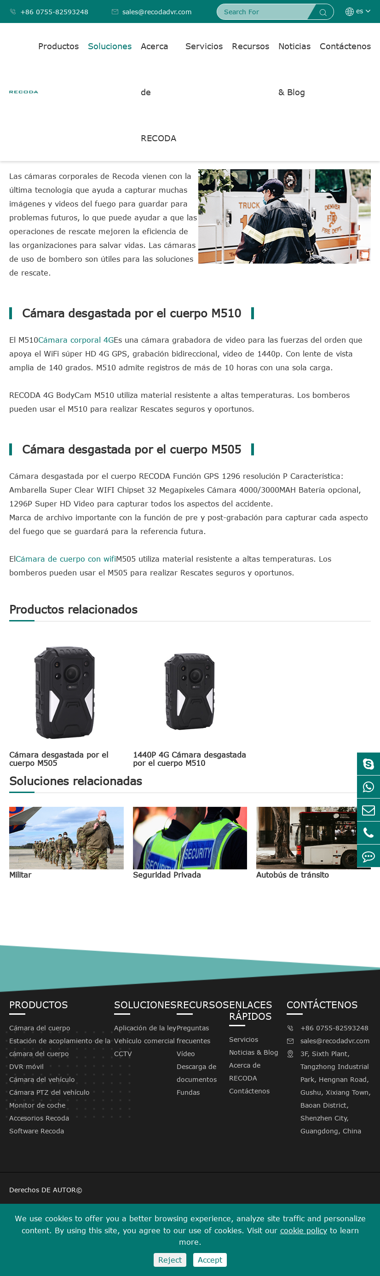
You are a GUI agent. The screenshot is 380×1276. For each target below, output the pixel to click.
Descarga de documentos (197, 1073)
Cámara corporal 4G (76, 340)
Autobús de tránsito (292, 875)
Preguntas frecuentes (193, 1034)
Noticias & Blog (294, 69)
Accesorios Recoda (39, 1118)
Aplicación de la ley (145, 1028)
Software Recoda (36, 1131)
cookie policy (303, 1230)
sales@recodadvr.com (151, 12)
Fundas (188, 1092)
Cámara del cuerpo (39, 1028)
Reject (170, 1260)
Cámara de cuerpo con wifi (66, 559)
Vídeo (186, 1054)
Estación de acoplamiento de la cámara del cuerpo (59, 1047)
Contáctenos (345, 46)
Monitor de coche (37, 1105)
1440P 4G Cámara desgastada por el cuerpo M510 (189, 759)
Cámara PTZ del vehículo (49, 1092)
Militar (20, 875)
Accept (210, 1260)
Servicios (204, 46)
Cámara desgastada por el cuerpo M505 (58, 759)
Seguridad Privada (167, 875)
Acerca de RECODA (158, 92)
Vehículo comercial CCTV (144, 1047)
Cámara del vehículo (42, 1079)
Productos (58, 46)
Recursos (250, 46)
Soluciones (110, 46)
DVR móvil (26, 1066)
